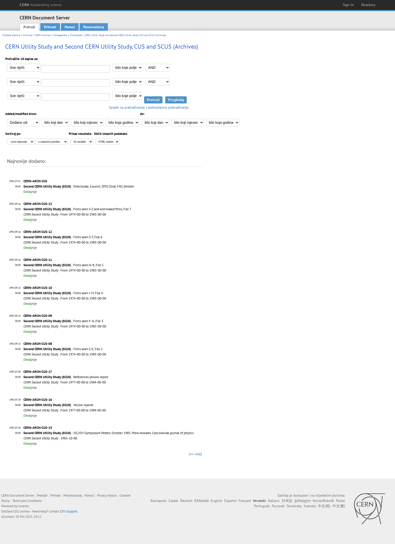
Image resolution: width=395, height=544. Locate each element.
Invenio (23, 506)
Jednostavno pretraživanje (168, 107)
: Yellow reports (58, 405)
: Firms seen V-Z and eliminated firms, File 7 (77, 209)
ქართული (302, 500)
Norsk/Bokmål (323, 500)
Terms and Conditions (27, 501)
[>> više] (195, 454)
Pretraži (29, 27)
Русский (278, 506)
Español (230, 500)
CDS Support (68, 511)
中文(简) (324, 506)
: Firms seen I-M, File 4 (63, 293)
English (216, 500)
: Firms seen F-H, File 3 (63, 321)
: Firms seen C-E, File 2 (63, 349)
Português (262, 506)
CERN (40, 5)
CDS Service (21, 511)
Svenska (310, 506)
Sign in (348, 5)
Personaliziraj (93, 27)
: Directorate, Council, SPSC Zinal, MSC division (78, 186)
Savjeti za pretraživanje (127, 107)
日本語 (287, 500)
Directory (368, 5)
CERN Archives (43, 35)
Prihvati (50, 27)
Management (60, 35)
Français (245, 500)
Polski (340, 500)
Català (173, 500)
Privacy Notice (107, 495)
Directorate (76, 35)
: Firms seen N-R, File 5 (63, 265)
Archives (27, 35)
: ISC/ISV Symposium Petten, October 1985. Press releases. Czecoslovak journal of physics (108, 433)
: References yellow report (65, 377)
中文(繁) (339, 506)
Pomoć (70, 27)
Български (159, 500)
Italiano (274, 500)
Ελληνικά (201, 500)
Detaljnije (30, 192)
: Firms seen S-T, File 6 (62, 237)
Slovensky (294, 506)
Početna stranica (11, 35)
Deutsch (186, 500)
